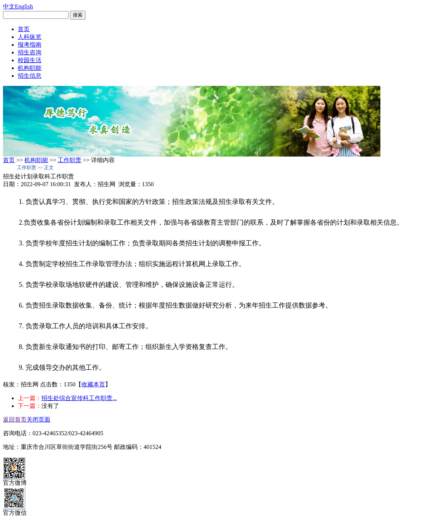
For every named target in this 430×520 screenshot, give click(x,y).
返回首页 (15, 419)
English (24, 6)
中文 (9, 6)
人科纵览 (29, 37)
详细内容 (103, 160)
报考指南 (29, 44)
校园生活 (29, 60)
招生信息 (29, 76)
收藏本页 (93, 384)
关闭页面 (38, 419)
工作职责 (69, 160)
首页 (24, 29)
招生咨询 (29, 52)
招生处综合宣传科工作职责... (79, 398)
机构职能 (29, 68)
